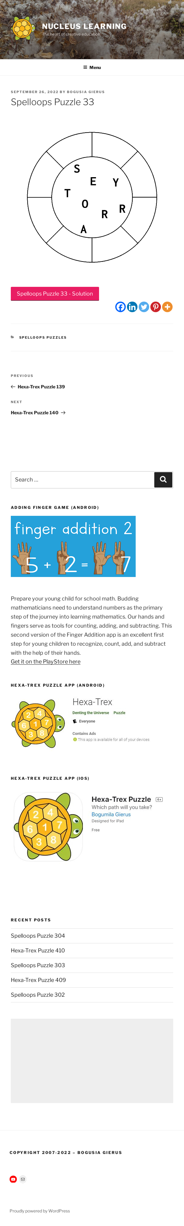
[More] (167, 307)
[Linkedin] (132, 307)
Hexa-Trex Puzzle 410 (38, 950)
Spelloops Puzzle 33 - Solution (55, 293)
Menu (92, 67)
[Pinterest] (155, 307)
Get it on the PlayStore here (45, 661)
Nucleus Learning (84, 26)
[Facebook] (120, 307)
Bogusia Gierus (86, 92)
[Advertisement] (92, 1061)
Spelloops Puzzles (43, 337)
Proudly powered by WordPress (40, 1210)
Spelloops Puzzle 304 (38, 936)
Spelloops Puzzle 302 (38, 995)
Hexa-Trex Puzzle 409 (38, 980)
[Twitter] (144, 307)
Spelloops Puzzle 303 (38, 965)
